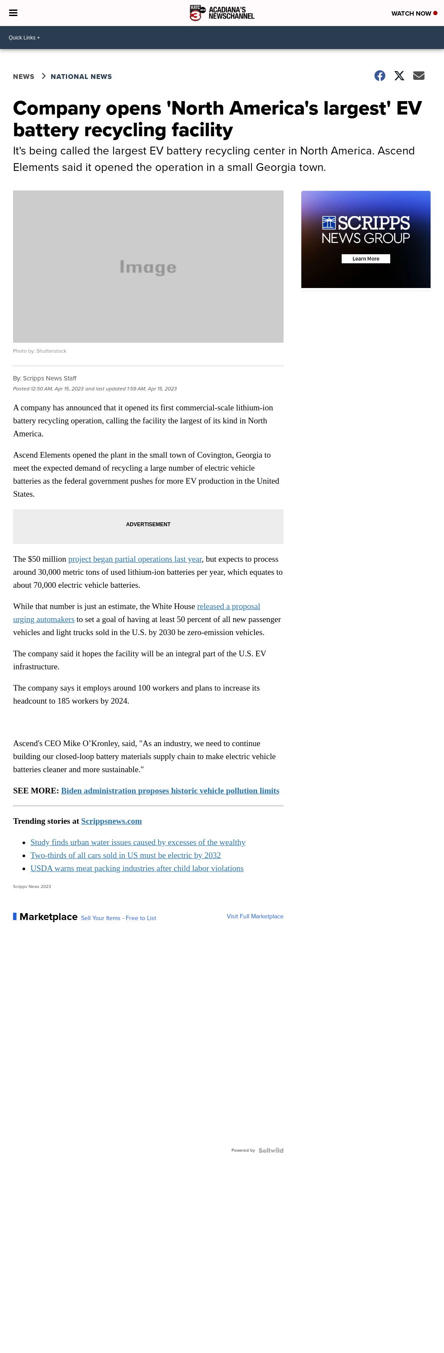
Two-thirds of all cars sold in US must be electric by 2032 (125, 855)
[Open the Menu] (13, 13)
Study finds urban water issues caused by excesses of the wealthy (137, 842)
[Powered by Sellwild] (271, 1150)
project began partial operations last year (135, 558)
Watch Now (414, 13)
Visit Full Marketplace (255, 917)
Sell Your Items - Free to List (118, 918)
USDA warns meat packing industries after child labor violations (137, 868)
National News (81, 77)
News (24, 77)
